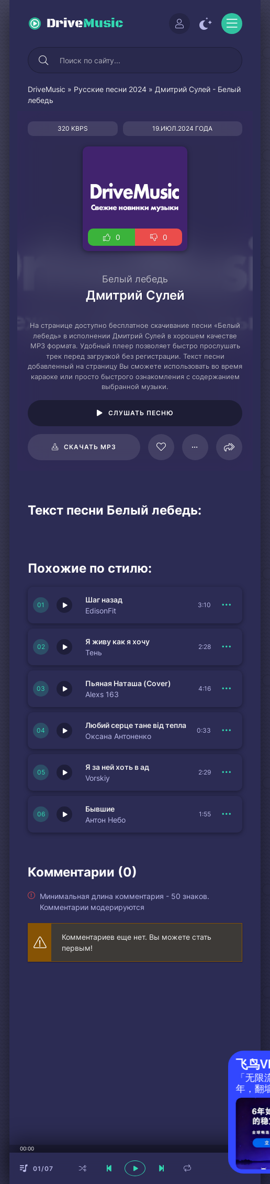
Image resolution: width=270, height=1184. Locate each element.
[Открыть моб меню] (231, 23)
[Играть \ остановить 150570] (64, 605)
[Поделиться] (229, 447)
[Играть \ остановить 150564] (64, 772)
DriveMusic (46, 89)
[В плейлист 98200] (195, 447)
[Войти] (179, 23)
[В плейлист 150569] (226, 647)
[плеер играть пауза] (135, 1168)
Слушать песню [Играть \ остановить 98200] (141, 413)
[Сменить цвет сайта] (205, 23)
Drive (85, 23)
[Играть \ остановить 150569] (64, 647)
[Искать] (43, 60)
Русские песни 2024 (110, 89)
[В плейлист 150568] (226, 689)
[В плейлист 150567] (226, 730)
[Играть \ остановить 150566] (64, 814)
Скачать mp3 (90, 447)
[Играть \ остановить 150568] (64, 689)
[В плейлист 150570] (226, 605)
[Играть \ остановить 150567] (64, 731)
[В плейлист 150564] (226, 772)
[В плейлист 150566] (226, 814)
